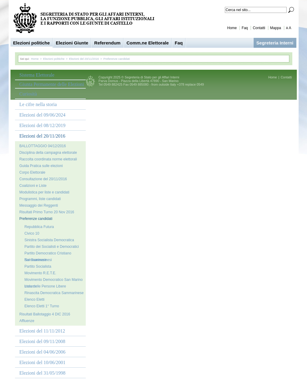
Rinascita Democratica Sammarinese (54, 293)
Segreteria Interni (274, 42)
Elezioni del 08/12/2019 (42, 125)
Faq (245, 28)
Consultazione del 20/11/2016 (43, 179)
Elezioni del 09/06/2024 (42, 114)
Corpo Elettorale (32, 172)
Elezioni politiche (31, 42)
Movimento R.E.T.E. (40, 273)
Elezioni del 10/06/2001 (42, 362)
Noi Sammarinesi (38, 260)
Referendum (107, 42)
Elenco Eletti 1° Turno (42, 306)
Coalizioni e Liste (33, 186)
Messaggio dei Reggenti (38, 205)
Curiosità (28, 93)
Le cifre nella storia (38, 104)
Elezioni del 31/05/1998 (42, 372)
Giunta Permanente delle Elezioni (51, 84)
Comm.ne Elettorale (148, 42)
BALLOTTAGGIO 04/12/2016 (42, 146)
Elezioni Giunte (72, 42)
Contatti (259, 28)
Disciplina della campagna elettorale (48, 152)
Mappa (275, 28)
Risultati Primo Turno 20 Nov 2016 (46, 212)
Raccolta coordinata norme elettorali (48, 159)
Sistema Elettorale (37, 75)
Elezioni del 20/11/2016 (84, 58)
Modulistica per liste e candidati (44, 192)
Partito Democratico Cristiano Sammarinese (48, 254)
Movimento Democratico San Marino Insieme (54, 280)
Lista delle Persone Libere (45, 286)
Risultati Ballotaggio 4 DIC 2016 (44, 314)
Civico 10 (32, 233)
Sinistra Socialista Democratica (49, 240)
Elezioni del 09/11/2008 (42, 341)
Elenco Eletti (35, 299)
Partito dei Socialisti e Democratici (52, 247)
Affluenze (26, 321)
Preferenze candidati (116, 58)
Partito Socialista (38, 266)
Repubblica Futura (39, 227)
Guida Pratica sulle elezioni (41, 166)
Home (232, 28)
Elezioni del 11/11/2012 (42, 330)
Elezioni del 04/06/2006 (42, 351)
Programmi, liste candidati (40, 199)
